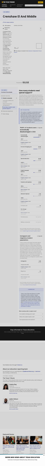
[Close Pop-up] (44, 455)
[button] (22, 233)
